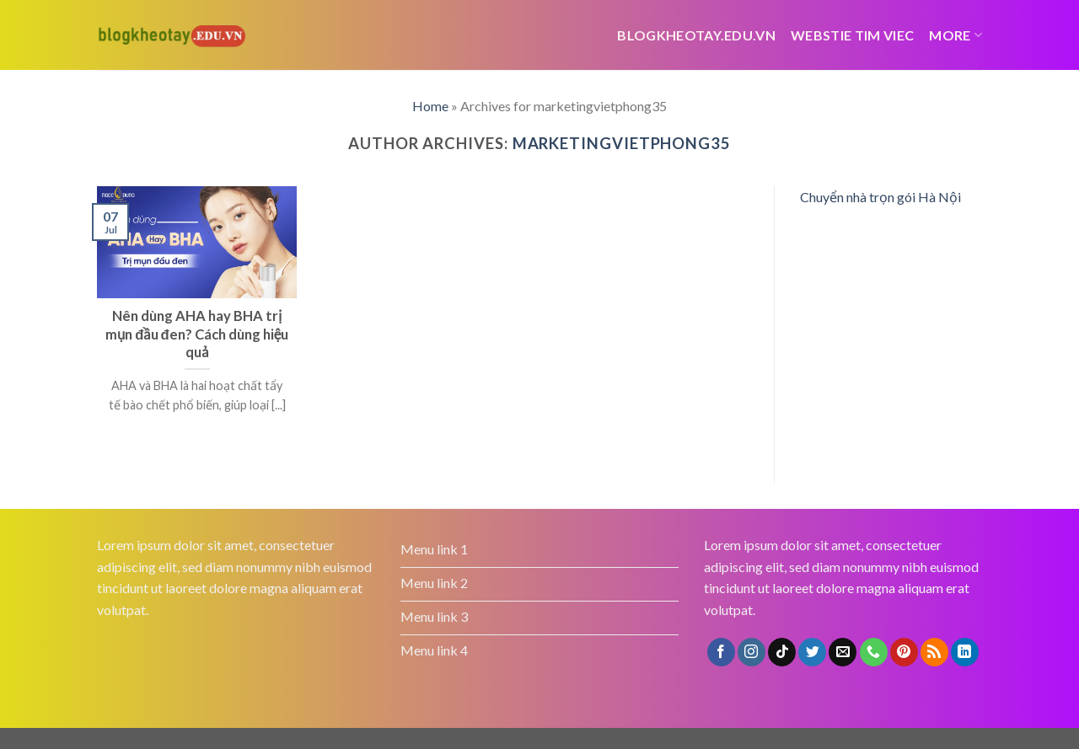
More (955, 35)
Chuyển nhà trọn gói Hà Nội (880, 197)
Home (430, 106)
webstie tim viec (852, 35)
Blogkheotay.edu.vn (696, 35)
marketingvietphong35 (622, 143)
